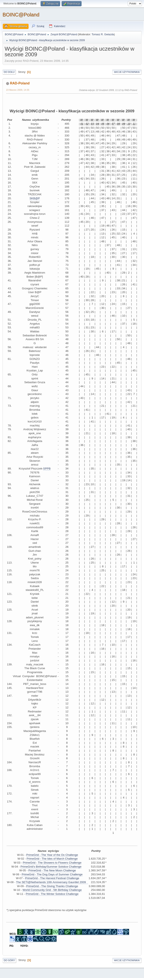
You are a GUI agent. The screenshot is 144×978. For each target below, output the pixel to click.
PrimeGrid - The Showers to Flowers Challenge (52, 862)
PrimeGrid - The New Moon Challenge (52, 870)
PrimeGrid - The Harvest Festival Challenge (52, 878)
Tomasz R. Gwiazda (103, 34)
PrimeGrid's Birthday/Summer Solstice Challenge (50, 866)
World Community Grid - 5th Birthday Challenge (52, 889)
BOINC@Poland (21, 14)
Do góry (9, 960)
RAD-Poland (19, 83)
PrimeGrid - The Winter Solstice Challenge (52, 893)
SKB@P (34, 198)
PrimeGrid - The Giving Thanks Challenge (52, 886)
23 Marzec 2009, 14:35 (17, 90)
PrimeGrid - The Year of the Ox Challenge (52, 854)
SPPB (47, 468)
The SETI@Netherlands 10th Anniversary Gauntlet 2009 (52, 882)
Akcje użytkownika (127, 72)
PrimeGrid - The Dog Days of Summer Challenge (52, 874)
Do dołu (9, 72)
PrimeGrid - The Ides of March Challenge (52, 858)
